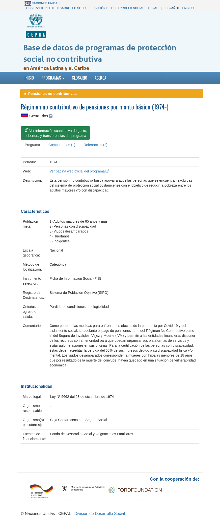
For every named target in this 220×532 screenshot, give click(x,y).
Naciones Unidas (45, 3)
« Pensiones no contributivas (50, 93)
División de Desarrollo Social (118, 8)
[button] (55, 133)
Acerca (100, 78)
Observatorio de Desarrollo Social (57, 8)
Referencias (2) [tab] (96, 145)
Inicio (29, 78)
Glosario (79, 78)
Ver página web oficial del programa (79, 171)
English (188, 8)
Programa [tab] (32, 145)
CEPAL (153, 8)
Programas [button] (52, 78)
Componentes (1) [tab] (61, 145)
